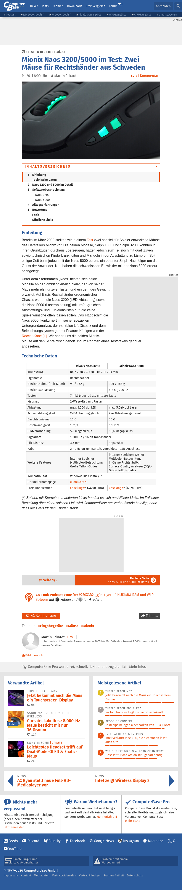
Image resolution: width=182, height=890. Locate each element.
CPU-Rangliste (142, 14)
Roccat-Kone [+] (34, 336)
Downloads (74, 6)
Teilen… (151, 615)
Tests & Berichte (40, 52)
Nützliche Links (42, 220)
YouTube (15, 848)
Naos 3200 (42, 195)
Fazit (35, 215)
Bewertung (37, 210)
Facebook (77, 840)
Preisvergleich (95, 6)
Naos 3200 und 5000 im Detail (50, 184)
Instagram (131, 840)
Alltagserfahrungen (43, 205)
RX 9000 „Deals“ (61, 14)
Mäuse (61, 52)
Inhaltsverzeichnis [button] (48, 166)
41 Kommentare (41, 615)
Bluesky (54, 840)
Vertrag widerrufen (64, 875)
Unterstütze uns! (168, 14)
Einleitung (37, 175)
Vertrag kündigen (90, 875)
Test (90, 240)
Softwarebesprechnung (46, 189)
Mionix (88, 625)
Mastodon (156, 840)
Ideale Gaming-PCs (90, 14)
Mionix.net (77, 482)
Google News (104, 840)
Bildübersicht (33, 655)
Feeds (13, 840)
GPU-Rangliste (117, 14)
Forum (113, 6)
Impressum (11, 875)
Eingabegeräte (51, 625)
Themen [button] (57, 6)
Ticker (34, 6)
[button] (178, 6)
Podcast (10, 14)
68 (31, 705)
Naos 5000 (42, 200)
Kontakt (26, 875)
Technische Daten (44, 180)
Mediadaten (41, 875)
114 (31, 734)
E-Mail (71, 637)
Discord (33, 840)
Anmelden (163, 6)
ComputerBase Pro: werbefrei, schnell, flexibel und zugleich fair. (85, 666)
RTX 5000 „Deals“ (33, 14)
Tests (45, 6)
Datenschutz (135, 875)
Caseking (76, 488)
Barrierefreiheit (114, 875)
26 (31, 761)
